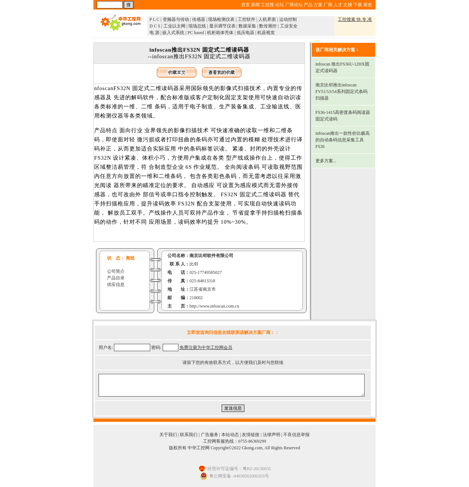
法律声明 (271, 434)
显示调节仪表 (222, 26)
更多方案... (325, 160)
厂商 (328, 4)
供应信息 (116, 284)
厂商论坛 (294, 4)
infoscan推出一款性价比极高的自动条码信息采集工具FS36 (342, 140)
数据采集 (247, 26)
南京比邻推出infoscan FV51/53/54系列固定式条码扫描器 (341, 91)
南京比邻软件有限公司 (211, 255)
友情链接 (250, 434)
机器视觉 (266, 32)
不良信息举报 (296, 434)
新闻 (255, 4)
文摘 (347, 4)
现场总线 (197, 26)
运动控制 (288, 19)
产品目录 (116, 277)
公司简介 (116, 271)
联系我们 (188, 434)
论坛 (279, 4)
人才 (337, 4)
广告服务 (209, 434)
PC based (196, 32)
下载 (357, 4)
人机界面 (267, 19)
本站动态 (230, 434)
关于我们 (168, 434)
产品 (308, 4)
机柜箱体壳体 (220, 32)
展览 (367, 4)
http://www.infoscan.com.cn (214, 306)
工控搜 (267, 4)
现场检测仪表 (221, 19)
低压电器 (245, 32)
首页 (245, 4)
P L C (154, 19)
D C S (154, 26)
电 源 (154, 32)
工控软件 (246, 19)
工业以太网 (174, 26)
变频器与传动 (176, 19)
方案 (318, 4)
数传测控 (268, 26)
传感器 (198, 19)
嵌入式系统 (173, 32)
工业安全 (289, 26)
